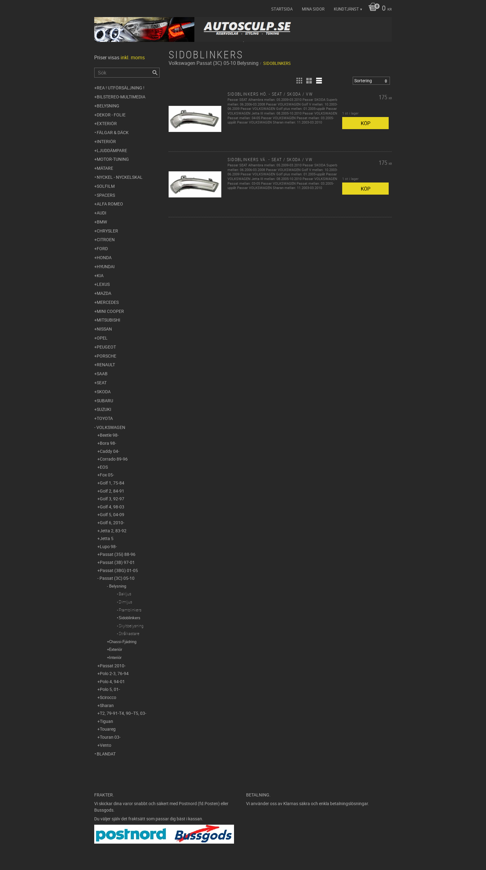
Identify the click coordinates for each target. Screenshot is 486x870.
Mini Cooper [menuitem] (110, 311)
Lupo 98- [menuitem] (108, 546)
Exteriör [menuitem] (107, 123)
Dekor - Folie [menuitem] (111, 115)
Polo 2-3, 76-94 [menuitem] (114, 673)
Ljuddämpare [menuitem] (112, 150)
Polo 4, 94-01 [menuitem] (112, 681)
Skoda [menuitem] (104, 391)
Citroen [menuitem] (106, 239)
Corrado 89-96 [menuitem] (114, 459)
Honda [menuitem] (104, 257)
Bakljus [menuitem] (125, 594)
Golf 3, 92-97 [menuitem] (112, 499)
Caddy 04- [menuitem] (109, 451)
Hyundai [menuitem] (106, 266)
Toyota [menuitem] (105, 418)
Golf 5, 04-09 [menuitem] (112, 514)
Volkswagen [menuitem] (110, 427)
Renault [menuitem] (106, 364)
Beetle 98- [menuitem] (109, 435)
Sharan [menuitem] (107, 705)
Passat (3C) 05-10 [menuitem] (117, 578)
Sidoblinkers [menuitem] (129, 617)
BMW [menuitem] (102, 222)
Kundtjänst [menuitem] (346, 9)
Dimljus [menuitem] (125, 602)
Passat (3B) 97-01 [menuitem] (117, 562)
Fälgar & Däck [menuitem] (113, 132)
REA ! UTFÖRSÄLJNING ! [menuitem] (120, 88)
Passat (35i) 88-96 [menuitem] (117, 554)
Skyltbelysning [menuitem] (131, 626)
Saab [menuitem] (102, 373)
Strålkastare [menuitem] (129, 633)
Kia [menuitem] (100, 275)
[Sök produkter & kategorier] (127, 73)
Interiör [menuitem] (106, 141)
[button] (299, 81)
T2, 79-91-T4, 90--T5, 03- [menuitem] (123, 713)
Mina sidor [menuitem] (313, 9)
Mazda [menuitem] (104, 293)
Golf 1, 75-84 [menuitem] (112, 483)
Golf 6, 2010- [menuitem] (112, 522)
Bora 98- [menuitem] (108, 443)
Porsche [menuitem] (106, 356)
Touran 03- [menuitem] (110, 737)
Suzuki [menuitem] (104, 409)
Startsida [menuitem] (282, 9)
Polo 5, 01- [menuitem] (110, 689)
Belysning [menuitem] (108, 106)
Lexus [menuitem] (103, 284)
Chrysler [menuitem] (107, 231)
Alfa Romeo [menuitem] (110, 204)
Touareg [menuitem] (108, 729)
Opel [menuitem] (102, 338)
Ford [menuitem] (102, 248)
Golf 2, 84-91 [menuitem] (112, 491)
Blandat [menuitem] (106, 754)
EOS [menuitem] (104, 467)
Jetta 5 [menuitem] (106, 538)
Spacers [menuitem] (106, 195)
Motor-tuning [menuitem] (113, 159)
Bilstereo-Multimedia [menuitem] (121, 97)
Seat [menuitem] (102, 382)
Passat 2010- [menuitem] (113, 666)
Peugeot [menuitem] (106, 347)
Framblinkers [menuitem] (130, 610)
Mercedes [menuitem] (108, 302)
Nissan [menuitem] (104, 329)
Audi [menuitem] (101, 213)
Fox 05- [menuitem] (107, 475)
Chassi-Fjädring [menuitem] (122, 641)
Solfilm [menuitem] (106, 186)
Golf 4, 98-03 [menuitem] (112, 507)
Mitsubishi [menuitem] (108, 320)
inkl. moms (133, 57)
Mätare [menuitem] (105, 168)
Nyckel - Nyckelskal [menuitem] (120, 177)
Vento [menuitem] (105, 745)
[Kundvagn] (378, 8)
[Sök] (155, 72)
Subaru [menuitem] (105, 400)
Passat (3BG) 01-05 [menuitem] (119, 570)
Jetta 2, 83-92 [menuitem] (113, 531)
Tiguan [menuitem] (106, 721)
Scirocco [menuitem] (108, 697)
